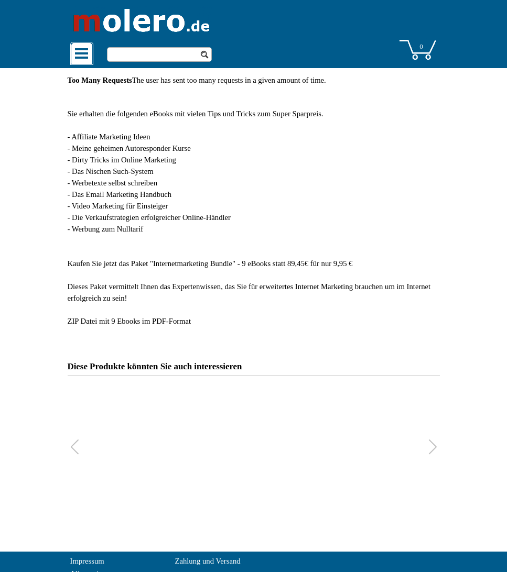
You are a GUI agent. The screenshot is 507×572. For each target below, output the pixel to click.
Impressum (87, 561)
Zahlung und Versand (208, 561)
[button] (433, 446)
